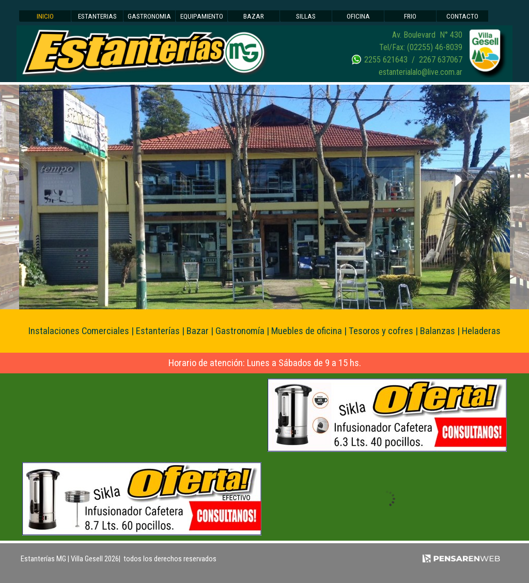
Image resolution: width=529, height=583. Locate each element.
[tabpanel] (391, 53)
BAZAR (253, 16)
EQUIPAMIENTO (201, 16)
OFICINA (358, 16)
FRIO (410, 16)
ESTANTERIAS (97, 16)
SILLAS (306, 16)
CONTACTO (462, 16)
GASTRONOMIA (149, 16)
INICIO (45, 16)
